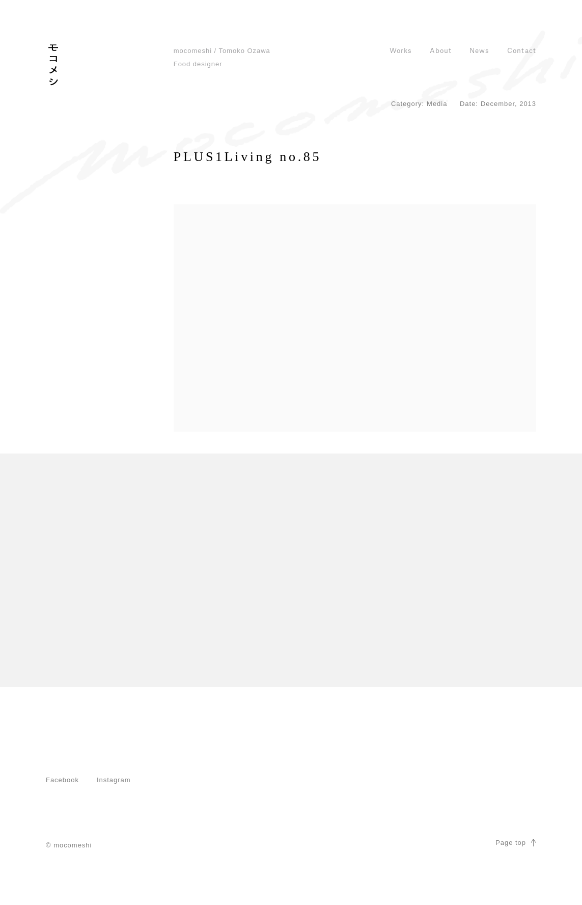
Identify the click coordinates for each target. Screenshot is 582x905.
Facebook (62, 780)
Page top (515, 843)
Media (437, 104)
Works (401, 50)
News (479, 50)
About (441, 50)
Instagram (114, 780)
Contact (521, 50)
